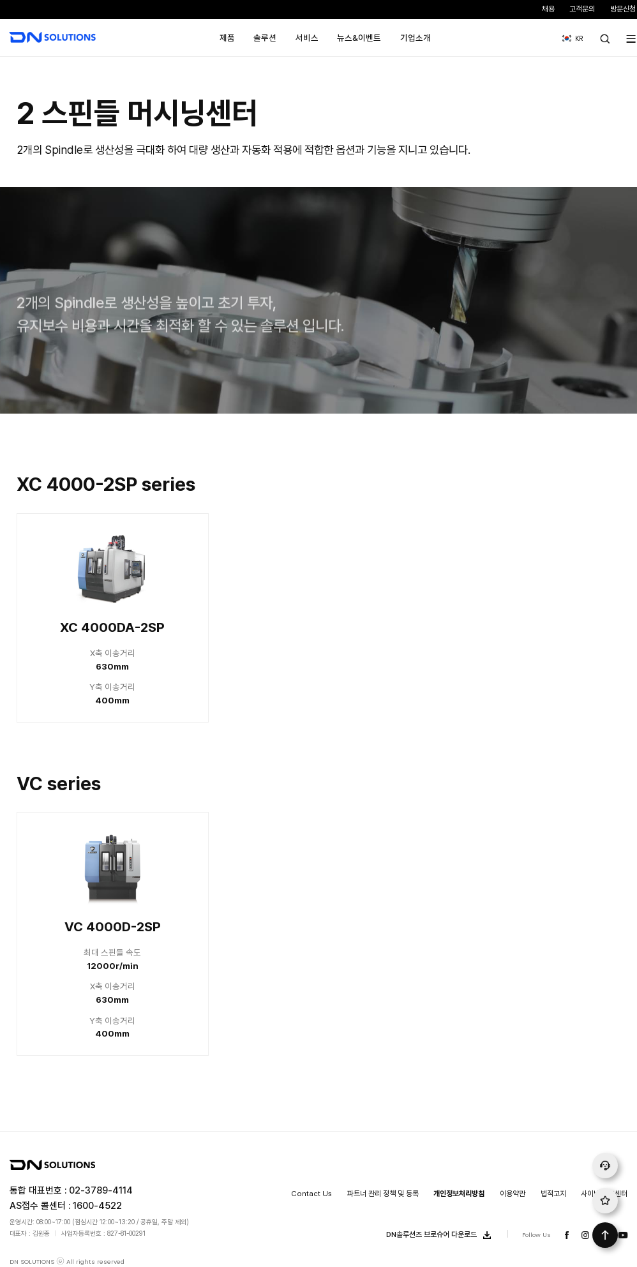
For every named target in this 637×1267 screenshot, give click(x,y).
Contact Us (311, 1193)
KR (569, 34)
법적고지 (553, 1193)
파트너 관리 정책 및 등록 (383, 1193)
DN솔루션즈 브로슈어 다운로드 (441, 1235)
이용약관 (512, 1193)
